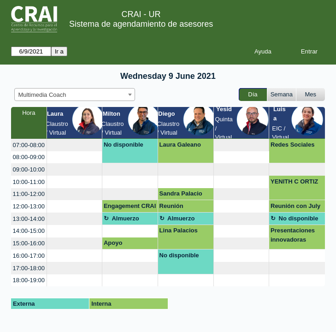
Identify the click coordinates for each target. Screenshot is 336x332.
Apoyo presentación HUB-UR (122, 244)
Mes (311, 94)
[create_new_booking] (74, 145)
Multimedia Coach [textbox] (42, 94)
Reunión (171, 205)
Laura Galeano (180, 144)
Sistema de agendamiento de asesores (141, 24)
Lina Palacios (178, 230)
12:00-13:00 (29, 206)
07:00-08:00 (29, 145)
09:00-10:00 (29, 169)
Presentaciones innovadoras (293, 235)
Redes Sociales (292, 144)
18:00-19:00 (29, 280)
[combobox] (74, 94)
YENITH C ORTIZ (294, 181)
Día (252, 94)
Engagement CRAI (130, 205)
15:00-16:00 (29, 243)
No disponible (123, 144)
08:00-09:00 (29, 157)
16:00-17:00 (29, 255)
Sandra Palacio (180, 193)
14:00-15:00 (29, 230)
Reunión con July (295, 205)
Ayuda (262, 51)
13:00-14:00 (29, 218)
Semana (282, 94)
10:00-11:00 (29, 181)
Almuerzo (125, 218)
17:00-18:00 (29, 268)
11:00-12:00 (29, 193)
